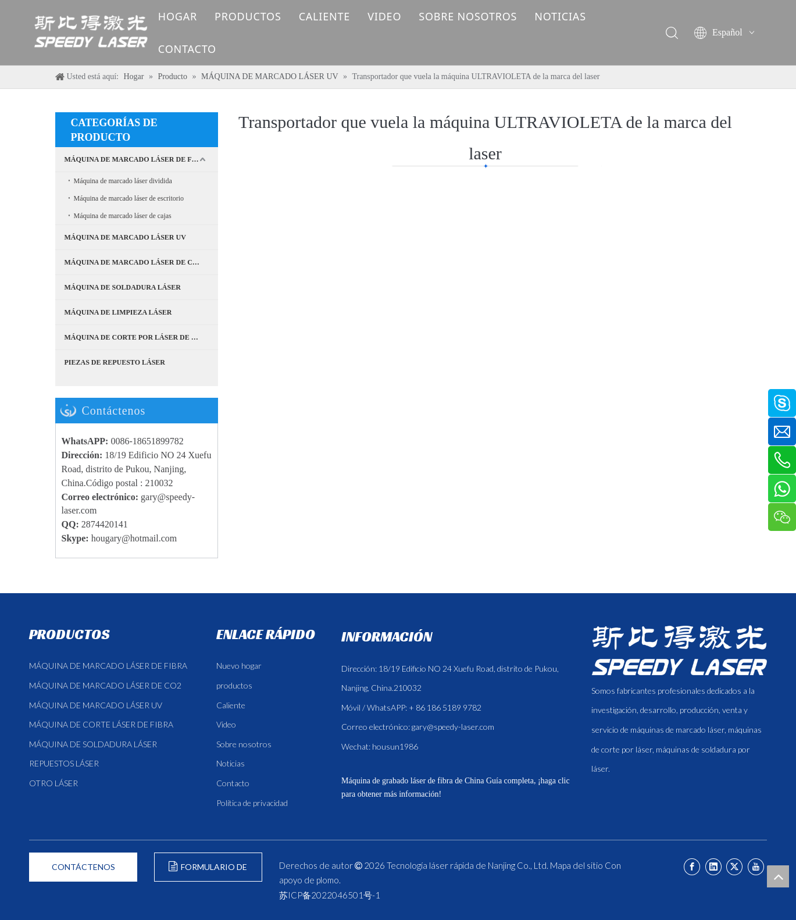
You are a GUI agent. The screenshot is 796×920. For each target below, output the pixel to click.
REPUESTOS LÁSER (64, 763)
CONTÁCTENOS (83, 867)
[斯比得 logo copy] (679, 650)
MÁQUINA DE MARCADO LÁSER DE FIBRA (137, 159)
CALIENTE (333, 16)
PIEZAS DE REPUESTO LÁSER (115, 362)
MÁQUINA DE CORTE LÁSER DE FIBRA (101, 724)
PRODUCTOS (256, 16)
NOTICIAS (569, 16)
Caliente (230, 705)
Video (226, 724)
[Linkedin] (713, 866)
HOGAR (186, 16)
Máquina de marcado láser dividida (123, 181)
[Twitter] (734, 866)
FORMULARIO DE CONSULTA (208, 871)
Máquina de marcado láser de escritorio (129, 198)
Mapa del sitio (576, 865)
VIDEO (393, 16)
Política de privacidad (252, 803)
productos (234, 685)
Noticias (230, 763)
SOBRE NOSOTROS (476, 16)
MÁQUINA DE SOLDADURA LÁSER (123, 287)
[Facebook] (692, 866)
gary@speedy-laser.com (453, 727)
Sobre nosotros (244, 744)
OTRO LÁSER (53, 783)
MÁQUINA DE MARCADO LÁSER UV (125, 237)
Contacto (232, 783)
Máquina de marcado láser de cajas (123, 216)
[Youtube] (756, 866)
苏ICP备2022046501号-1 (329, 895)
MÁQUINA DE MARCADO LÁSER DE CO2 (133, 262)
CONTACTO (196, 49)
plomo (327, 880)
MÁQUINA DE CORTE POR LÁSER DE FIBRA (139, 337)
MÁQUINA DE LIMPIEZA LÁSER (118, 312)
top (778, 876)
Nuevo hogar (239, 666)
